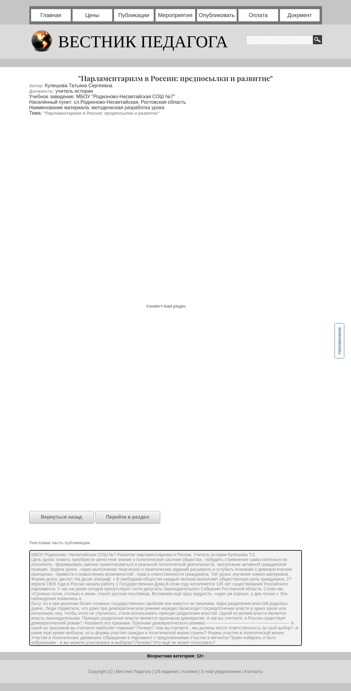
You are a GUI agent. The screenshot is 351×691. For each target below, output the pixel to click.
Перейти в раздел (127, 517)
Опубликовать (217, 15)
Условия (190, 671)
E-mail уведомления (221, 671)
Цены (92, 15)
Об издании (166, 671)
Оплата (258, 15)
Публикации (133, 15)
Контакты (253, 671)
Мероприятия (175, 15)
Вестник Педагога (134, 671)
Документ (300, 15)
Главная (50, 15)
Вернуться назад (61, 517)
